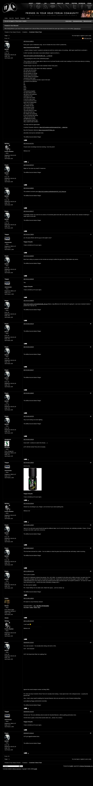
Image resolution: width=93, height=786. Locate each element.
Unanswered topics (77, 21)
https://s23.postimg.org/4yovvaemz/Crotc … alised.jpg (53, 127)
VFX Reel (26, 607)
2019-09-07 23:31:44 (29, 733)
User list (11, 18)
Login (28, 18)
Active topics (69, 21)
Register (22, 18)
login (78, 35)
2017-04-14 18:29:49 (29, 279)
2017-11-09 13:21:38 (29, 621)
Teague (7, 234)
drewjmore (8, 439)
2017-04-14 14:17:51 (29, 143)
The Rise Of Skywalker (42, 605)
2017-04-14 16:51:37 (29, 211)
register (82, 35)
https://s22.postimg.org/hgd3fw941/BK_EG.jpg (36, 304)
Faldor (6, 598)
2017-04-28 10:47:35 (29, 416)
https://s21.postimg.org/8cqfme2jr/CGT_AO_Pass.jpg (52, 191)
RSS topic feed (87, 38)
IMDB (35, 607)
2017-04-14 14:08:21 (29, 41)
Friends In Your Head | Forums (13, 32)
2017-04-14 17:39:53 (29, 234)
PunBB (71, 766)
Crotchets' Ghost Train (35, 32)
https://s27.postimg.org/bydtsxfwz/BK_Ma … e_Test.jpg (38, 55)
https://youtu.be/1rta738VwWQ (32, 47)
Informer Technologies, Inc (86, 766)
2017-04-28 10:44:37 (29, 370)
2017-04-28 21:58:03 (29, 462)
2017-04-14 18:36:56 (29, 300)
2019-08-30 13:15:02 (29, 642)
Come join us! (77, 28)
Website (6, 617)
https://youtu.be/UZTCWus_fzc (47, 130)
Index (6, 18)
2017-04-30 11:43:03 (29, 525)
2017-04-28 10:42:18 (29, 323)
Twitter (31, 607)
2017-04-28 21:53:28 (29, 439)
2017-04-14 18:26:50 (29, 256)
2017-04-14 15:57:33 (29, 165)
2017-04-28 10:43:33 (29, 347)
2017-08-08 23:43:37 (29, 548)
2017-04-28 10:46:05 (29, 393)
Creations (24, 32)
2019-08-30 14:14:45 (29, 711)
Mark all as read (87, 21)
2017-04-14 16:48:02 (29, 188)
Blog (39, 607)
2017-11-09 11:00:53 (29, 598)
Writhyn (7, 143)
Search (17, 18)
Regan (6, 41)
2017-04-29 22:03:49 (29, 503)
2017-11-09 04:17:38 (29, 571)
